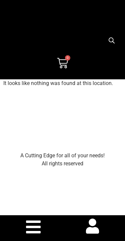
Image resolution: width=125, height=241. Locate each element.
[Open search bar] (111, 40)
